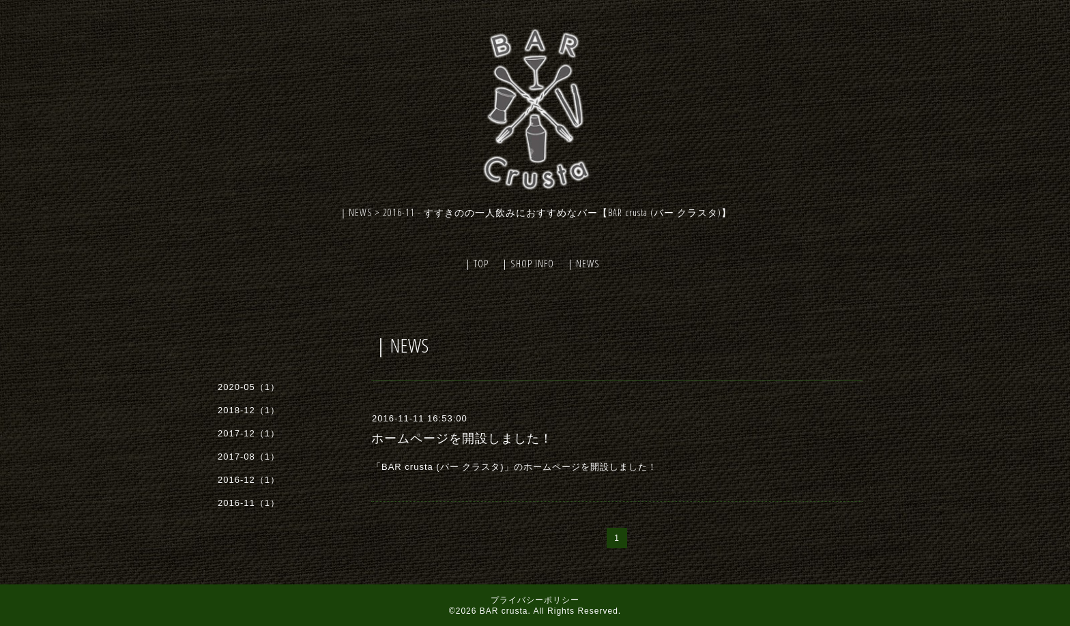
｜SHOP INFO (527, 263)
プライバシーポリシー (535, 600)
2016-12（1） (249, 480)
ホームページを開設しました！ (462, 438)
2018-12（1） (249, 410)
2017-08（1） (249, 456)
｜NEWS (582, 263)
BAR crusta (504, 611)
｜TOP (476, 263)
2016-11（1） (249, 503)
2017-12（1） (249, 433)
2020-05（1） (249, 387)
